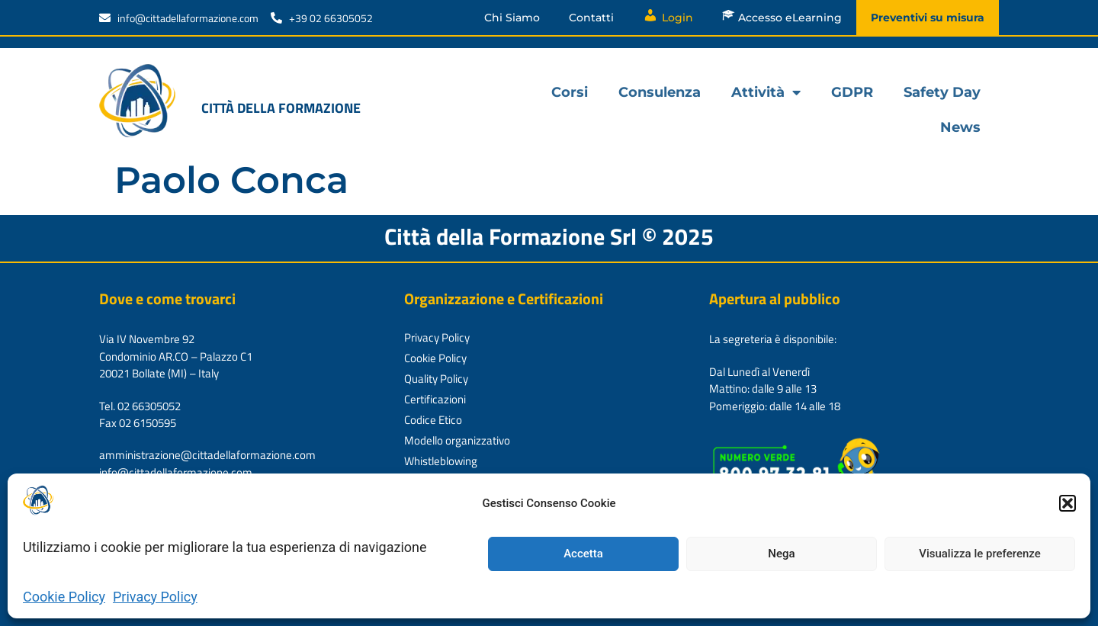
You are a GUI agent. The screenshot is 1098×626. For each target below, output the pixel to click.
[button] (1067, 503)
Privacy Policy (155, 597)
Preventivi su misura (927, 17)
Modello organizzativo (457, 440)
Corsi (569, 92)
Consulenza (659, 92)
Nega (781, 553)
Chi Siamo (512, 17)
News (960, 127)
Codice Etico (433, 420)
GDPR (852, 92)
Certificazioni (435, 399)
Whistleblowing (440, 461)
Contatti (591, 17)
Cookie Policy (64, 597)
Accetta (583, 553)
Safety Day (942, 92)
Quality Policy (436, 378)
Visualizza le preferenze (980, 553)
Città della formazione (281, 108)
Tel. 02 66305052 (140, 406)
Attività (766, 92)
